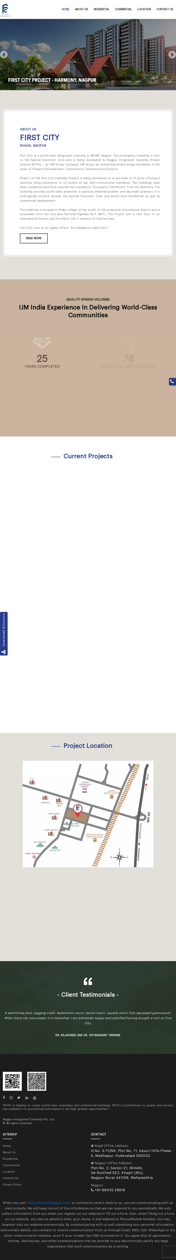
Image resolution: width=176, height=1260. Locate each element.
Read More (33, 238)
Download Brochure (3, 633)
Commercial (123, 9)
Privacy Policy (12, 1184)
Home (65, 9)
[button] (4, 54)
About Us (81, 9)
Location (144, 9)
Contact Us (164, 9)
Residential (101, 9)
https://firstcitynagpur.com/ (49, 1202)
